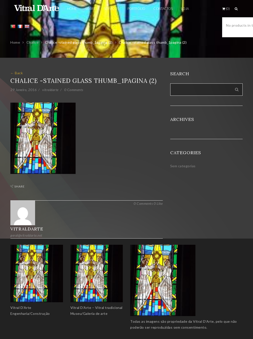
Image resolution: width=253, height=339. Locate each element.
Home (15, 42)
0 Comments (73, 90)
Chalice (32, 42)
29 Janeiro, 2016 (23, 90)
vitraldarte (50, 90)
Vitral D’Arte (20, 307)
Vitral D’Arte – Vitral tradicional (96, 307)
